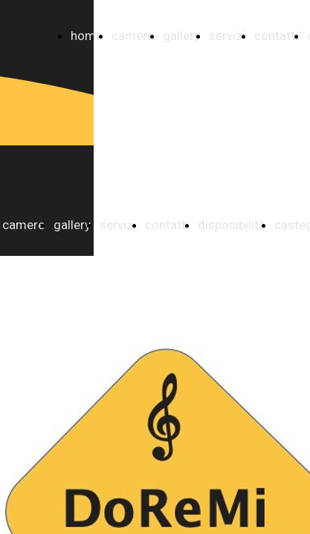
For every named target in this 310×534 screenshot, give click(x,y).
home (87, 35)
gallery (181, 35)
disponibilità (231, 224)
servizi (227, 35)
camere (133, 35)
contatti (276, 35)
